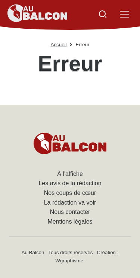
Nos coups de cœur (70, 193)
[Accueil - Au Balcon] (37, 14)
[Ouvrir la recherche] (102, 14)
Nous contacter (70, 212)
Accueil (59, 44)
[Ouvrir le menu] (124, 14)
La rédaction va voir (70, 202)
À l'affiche (70, 174)
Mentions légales (69, 221)
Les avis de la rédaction (69, 183)
